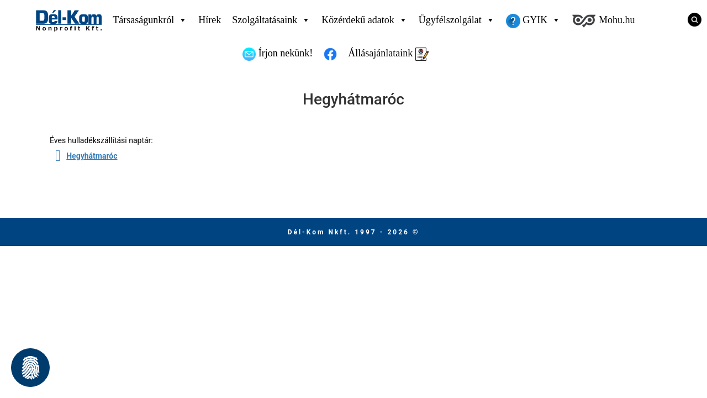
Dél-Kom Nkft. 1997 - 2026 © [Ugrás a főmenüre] (354, 232)
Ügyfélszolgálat (457, 19)
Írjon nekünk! (277, 54)
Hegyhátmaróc (91, 155)
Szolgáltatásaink (271, 19)
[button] (30, 367)
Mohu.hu (603, 21)
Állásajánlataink (388, 54)
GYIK (533, 19)
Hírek (209, 19)
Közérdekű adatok (364, 19)
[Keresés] (690, 19)
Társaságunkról (150, 19)
